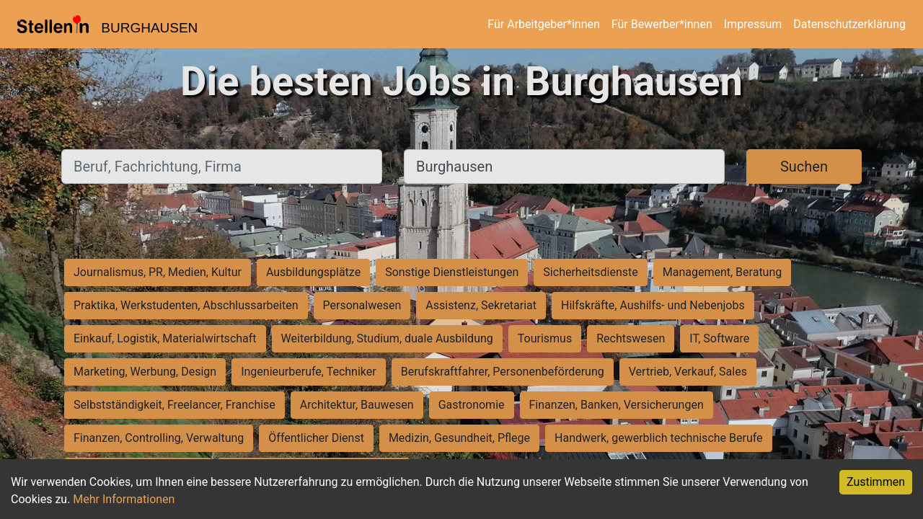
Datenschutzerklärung (849, 24)
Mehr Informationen (124, 499)
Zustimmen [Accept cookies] (876, 482)
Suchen (804, 166)
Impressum (753, 24)
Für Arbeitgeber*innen (543, 24)
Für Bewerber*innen (661, 24)
